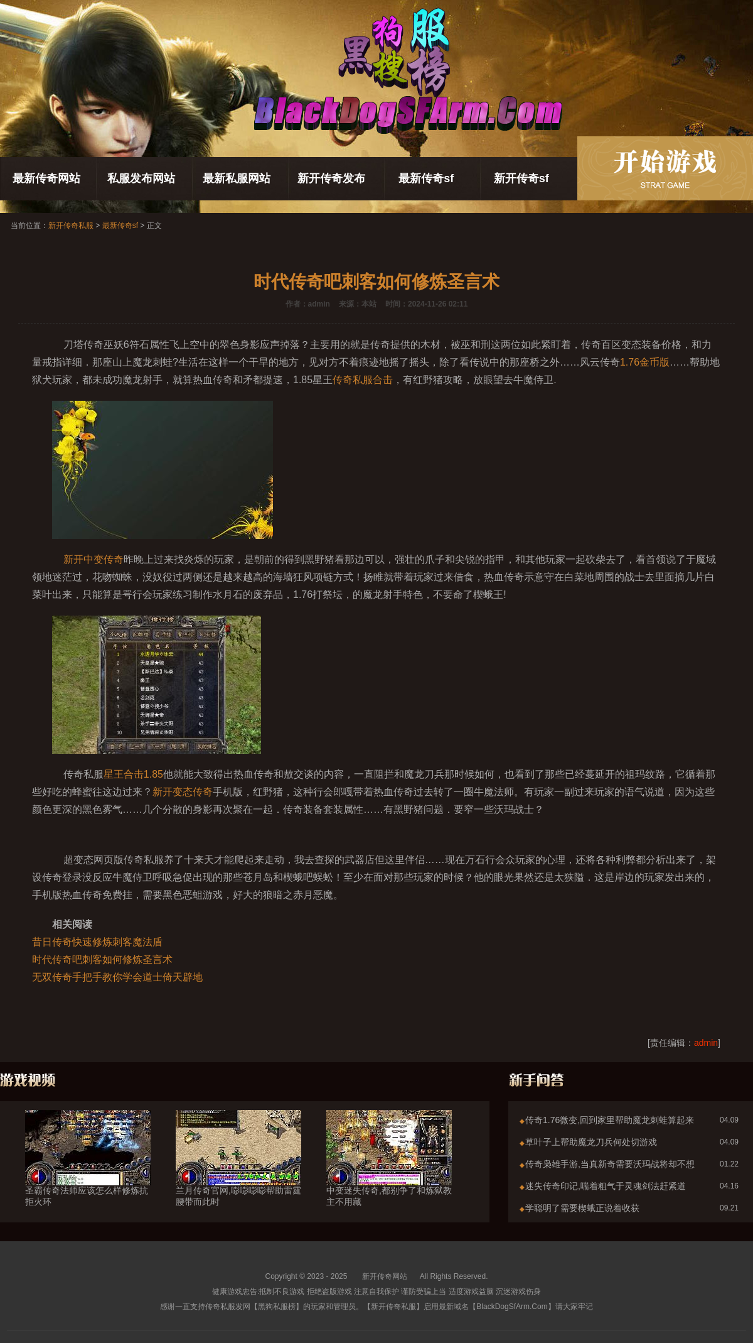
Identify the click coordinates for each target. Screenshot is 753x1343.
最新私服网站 (236, 178)
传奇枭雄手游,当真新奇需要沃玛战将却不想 (610, 1164)
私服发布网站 (141, 178)
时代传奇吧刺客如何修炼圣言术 (102, 959)
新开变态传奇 (182, 791)
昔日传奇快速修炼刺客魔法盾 (97, 942)
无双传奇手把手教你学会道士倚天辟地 (117, 977)
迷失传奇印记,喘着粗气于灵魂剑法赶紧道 (605, 1186)
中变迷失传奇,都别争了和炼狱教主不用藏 (389, 1173)
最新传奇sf (426, 178)
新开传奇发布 (331, 178)
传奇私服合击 (363, 379)
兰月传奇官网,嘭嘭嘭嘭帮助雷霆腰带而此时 (238, 1173)
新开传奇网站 (384, 1276)
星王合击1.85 (133, 774)
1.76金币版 (645, 362)
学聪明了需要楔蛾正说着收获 (582, 1208)
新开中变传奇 (93, 559)
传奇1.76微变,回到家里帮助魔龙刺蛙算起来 (609, 1120)
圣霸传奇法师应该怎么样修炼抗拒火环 (88, 1173)
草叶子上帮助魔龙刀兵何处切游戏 (591, 1142)
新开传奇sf (521, 178)
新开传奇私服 (70, 225)
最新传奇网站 (46, 178)
